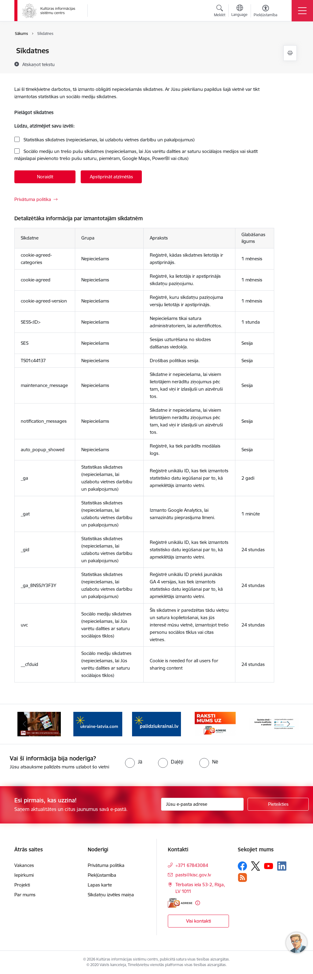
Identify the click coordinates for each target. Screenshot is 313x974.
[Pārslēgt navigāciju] (302, 10)
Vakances (24, 865)
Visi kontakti (198, 921)
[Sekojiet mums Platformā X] (255, 866)
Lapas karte (100, 885)
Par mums (24, 895)
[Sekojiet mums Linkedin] (281, 866)
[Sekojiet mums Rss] (242, 877)
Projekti (22, 885)
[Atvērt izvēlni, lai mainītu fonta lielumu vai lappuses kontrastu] (265, 11)
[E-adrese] (180, 903)
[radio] (133, 761)
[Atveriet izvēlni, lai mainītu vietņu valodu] (239, 11)
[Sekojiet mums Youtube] (268, 865)
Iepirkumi (24, 875)
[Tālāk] (288, 724)
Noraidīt (45, 177)
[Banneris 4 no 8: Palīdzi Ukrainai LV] (156, 724)
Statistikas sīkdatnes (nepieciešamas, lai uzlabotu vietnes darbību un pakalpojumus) (108, 140)
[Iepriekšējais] (24, 724)
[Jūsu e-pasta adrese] (202, 804)
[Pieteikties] (278, 804)
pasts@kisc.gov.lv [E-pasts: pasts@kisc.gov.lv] (193, 875)
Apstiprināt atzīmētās (111, 177)
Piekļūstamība (102, 875)
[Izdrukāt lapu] (290, 53)
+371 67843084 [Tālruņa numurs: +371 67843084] (191, 865)
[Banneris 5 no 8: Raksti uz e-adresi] (215, 724)
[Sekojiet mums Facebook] (242, 866)
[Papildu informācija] (197, 903)
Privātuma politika (32, 199)
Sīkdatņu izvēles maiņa (111, 895)
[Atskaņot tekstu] (38, 64)
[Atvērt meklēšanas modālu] (219, 11)
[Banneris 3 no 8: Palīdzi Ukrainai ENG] (97, 724)
